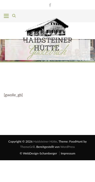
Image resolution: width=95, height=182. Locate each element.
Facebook (49, 4)
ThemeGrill (27, 147)
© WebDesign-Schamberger (38, 153)
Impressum (68, 153)
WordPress (67, 147)
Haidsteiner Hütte (45, 141)
